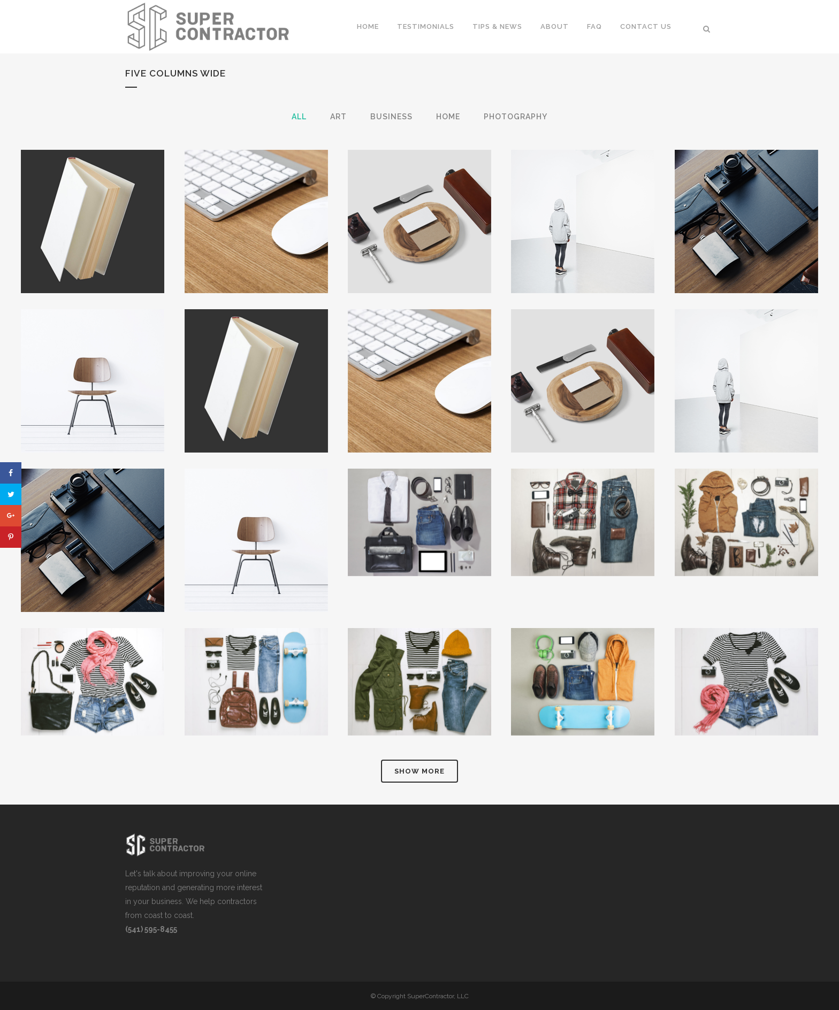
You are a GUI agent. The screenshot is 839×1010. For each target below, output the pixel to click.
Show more (419, 771)
